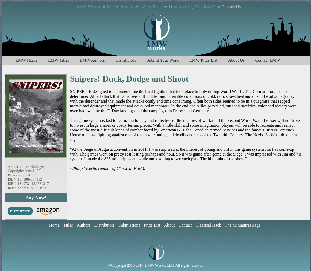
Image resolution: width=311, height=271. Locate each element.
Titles (68, 225)
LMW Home (26, 60)
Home (54, 225)
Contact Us (231, 7)
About (169, 225)
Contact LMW (267, 60)
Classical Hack (208, 225)
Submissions (129, 225)
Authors (84, 225)
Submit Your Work (163, 60)
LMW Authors (92, 60)
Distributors (126, 60)
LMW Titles (58, 60)
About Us (236, 60)
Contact (185, 225)
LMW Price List (203, 60)
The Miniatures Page (242, 225)
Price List (152, 225)
